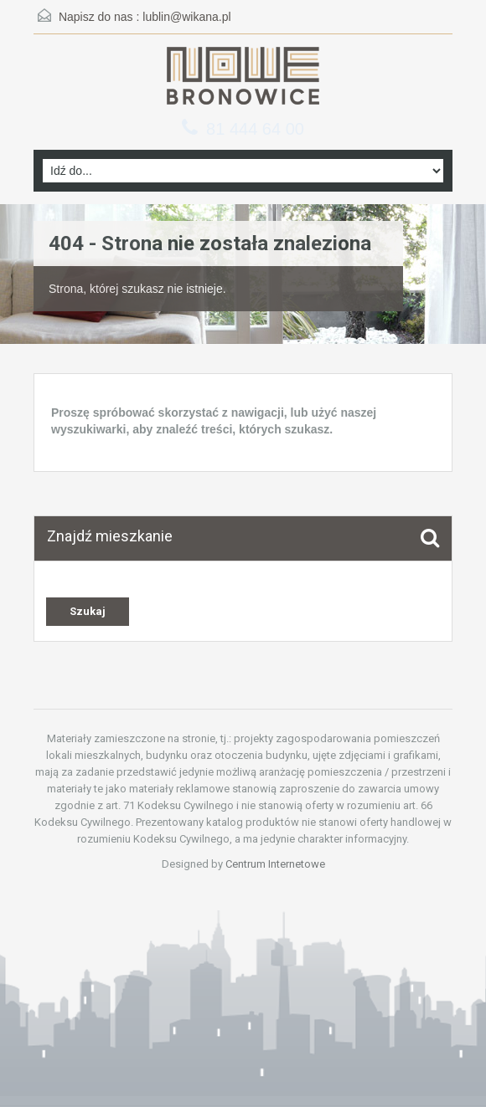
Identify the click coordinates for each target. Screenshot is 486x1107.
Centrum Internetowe (275, 864)
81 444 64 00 (255, 128)
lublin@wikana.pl (186, 16)
